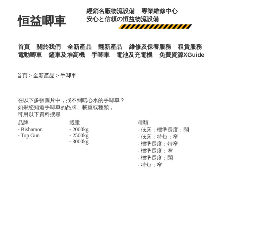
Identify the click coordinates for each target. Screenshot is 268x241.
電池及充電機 (134, 55)
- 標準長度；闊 (155, 158)
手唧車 (100, 55)
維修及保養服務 (150, 47)
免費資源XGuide (181, 55)
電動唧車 (30, 55)
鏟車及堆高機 (67, 55)
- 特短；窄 (150, 165)
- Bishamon (30, 129)
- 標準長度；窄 (155, 151)
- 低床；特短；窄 (158, 137)
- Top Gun (29, 135)
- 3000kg (78, 141)
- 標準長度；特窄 (158, 144)
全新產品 (44, 75)
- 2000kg (78, 129)
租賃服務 (190, 47)
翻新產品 (110, 47)
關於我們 (49, 47)
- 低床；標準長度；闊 (163, 130)
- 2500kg (78, 135)
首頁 (22, 75)
